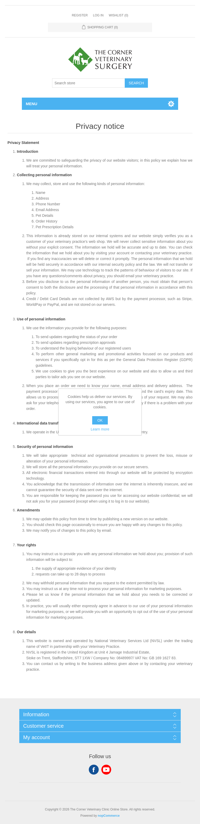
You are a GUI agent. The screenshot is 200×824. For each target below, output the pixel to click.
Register (80, 15)
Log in (98, 15)
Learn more (100, 429)
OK (100, 420)
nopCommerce (109, 815)
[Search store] (88, 83)
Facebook (94, 770)
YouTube (106, 770)
